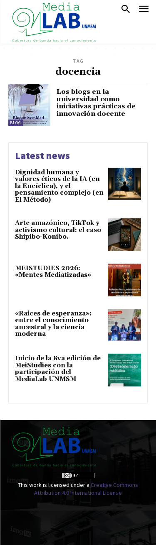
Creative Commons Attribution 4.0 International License (86, 489)
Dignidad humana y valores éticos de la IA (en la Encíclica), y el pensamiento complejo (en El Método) (59, 186)
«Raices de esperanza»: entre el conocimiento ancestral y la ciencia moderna (53, 324)
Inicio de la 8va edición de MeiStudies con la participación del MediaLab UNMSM (58, 368)
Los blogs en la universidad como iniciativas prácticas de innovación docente (96, 103)
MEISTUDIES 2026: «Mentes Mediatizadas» (53, 271)
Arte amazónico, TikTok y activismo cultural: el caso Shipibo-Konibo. (58, 230)
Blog (15, 122)
